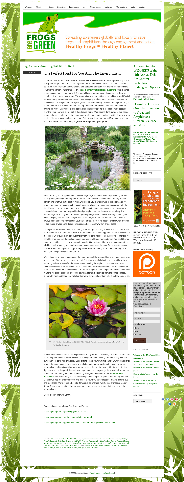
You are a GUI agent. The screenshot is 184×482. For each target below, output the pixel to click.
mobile (138, 334)
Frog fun (103, 441)
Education (61, 7)
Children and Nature (106, 439)
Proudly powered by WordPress (102, 473)
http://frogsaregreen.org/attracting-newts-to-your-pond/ (68, 417)
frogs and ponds (65, 447)
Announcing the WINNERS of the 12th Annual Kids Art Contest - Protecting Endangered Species (146, 76)
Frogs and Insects (123, 441)
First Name (139, 313)
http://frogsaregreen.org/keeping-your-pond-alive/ (66, 411)
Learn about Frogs (79, 443)
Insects (69, 443)
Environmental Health (73, 441)
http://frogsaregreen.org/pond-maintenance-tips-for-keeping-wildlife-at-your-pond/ (80, 422)
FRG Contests (121, 7)
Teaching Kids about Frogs (53, 445)
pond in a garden (92, 447)
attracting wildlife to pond (108, 445)
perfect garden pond (79, 447)
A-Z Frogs (54, 439)
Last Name (138, 318)
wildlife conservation (70, 445)
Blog (85, 7)
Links (133, 7)
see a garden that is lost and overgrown (98, 90)
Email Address (140, 306)
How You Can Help (59, 443)
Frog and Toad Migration (90, 441)
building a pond (53, 447)
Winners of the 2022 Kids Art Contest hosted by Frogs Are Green (145, 383)
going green (48, 443)
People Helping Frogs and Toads (118, 443)
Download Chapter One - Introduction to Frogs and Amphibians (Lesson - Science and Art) (146, 114)
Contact (142, 7)
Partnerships (74, 7)
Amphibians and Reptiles (89, 439)
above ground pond (91, 445)
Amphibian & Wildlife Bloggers (69, 439)
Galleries (108, 7)
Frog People (111, 441)
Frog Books (49, 7)
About (38, 7)
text (137, 331)
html (137, 328)
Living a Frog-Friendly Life (96, 443)
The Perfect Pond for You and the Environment (82, 73)
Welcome (28, 7)
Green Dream (95, 7)
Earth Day (61, 441)
